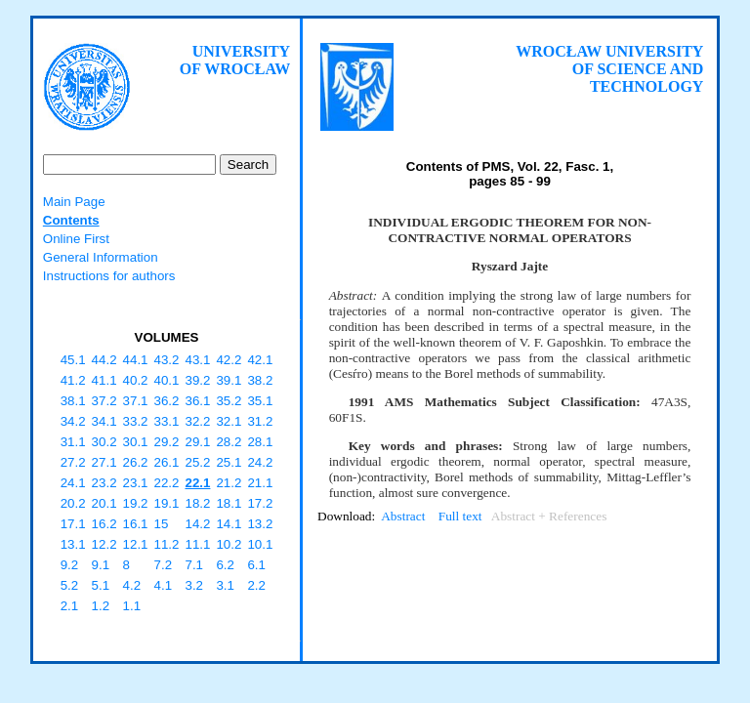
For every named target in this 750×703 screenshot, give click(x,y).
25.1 (228, 462)
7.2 (163, 565)
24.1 (73, 483)
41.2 (73, 380)
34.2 (73, 421)
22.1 (197, 483)
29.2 (167, 441)
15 (161, 524)
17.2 (259, 503)
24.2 (259, 462)
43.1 (197, 359)
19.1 (167, 503)
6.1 (256, 565)
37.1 (135, 400)
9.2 (70, 565)
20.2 (73, 503)
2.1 (70, 606)
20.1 (104, 503)
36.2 (167, 400)
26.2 (135, 462)
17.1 (73, 524)
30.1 (135, 441)
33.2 (135, 421)
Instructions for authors (109, 276)
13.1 (73, 544)
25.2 (197, 462)
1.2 (101, 606)
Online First (76, 238)
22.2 (167, 483)
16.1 (135, 524)
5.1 (101, 585)
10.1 (259, 544)
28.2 (228, 441)
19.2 (135, 503)
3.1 (225, 585)
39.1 (228, 380)
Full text (460, 516)
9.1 (101, 565)
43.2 (167, 359)
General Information (100, 257)
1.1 (132, 606)
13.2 (259, 524)
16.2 (104, 524)
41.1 (104, 380)
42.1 (259, 359)
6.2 (225, 565)
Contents (71, 220)
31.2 (259, 421)
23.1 (135, 483)
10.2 (228, 544)
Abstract (403, 516)
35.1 (259, 400)
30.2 (104, 441)
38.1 (73, 400)
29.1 (197, 441)
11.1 (197, 544)
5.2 (70, 585)
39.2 (197, 380)
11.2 (167, 544)
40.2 (135, 380)
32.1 (228, 421)
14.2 (197, 524)
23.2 (104, 483)
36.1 (197, 400)
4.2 (132, 585)
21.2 (228, 483)
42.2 (228, 359)
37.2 (104, 400)
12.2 (104, 544)
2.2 (256, 585)
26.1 (167, 462)
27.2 (73, 462)
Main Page (74, 201)
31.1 (73, 441)
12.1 (135, 544)
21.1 (259, 483)
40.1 (167, 380)
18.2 (197, 503)
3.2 (194, 585)
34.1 (104, 421)
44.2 (104, 359)
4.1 (163, 585)
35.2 (228, 400)
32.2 (197, 421)
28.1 (259, 441)
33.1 (167, 421)
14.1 (228, 524)
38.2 (259, 380)
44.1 (135, 359)
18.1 (228, 503)
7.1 (194, 565)
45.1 (73, 359)
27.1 (104, 462)
